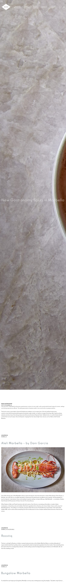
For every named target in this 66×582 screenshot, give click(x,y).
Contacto (44, 7)
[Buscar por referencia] (60, 7)
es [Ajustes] (52, 7)
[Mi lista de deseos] (56, 7)
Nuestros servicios (36, 7)
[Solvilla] (6, 7)
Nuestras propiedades (18, 7)
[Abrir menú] (64, 7)
